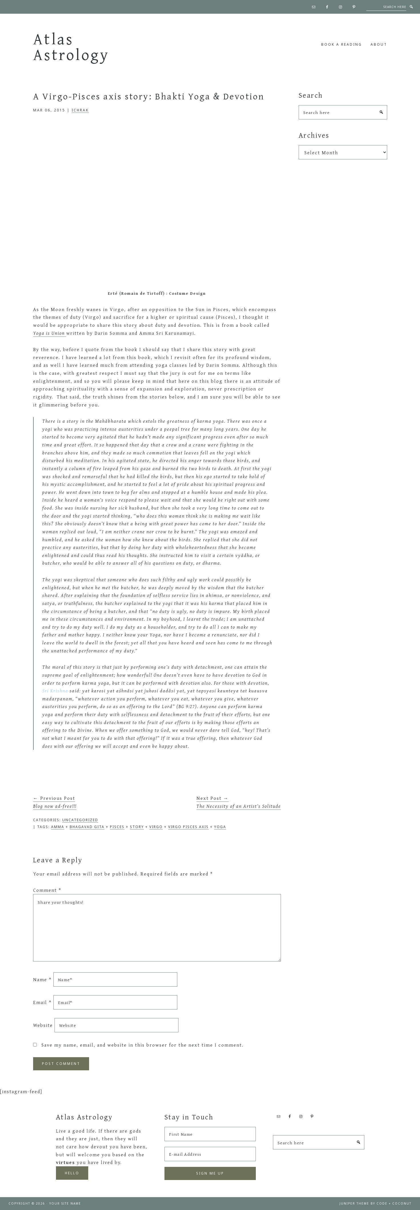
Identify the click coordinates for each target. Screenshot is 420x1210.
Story (137, 826)
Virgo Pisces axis (188, 826)
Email (42, 1002)
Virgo (156, 826)
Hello (72, 1173)
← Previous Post (55, 802)
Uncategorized (80, 820)
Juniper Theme (354, 1203)
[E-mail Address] (210, 1154)
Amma (57, 826)
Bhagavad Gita (87, 826)
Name (42, 979)
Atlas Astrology (71, 46)
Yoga (220, 826)
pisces (117, 826)
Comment (47, 890)
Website (43, 1025)
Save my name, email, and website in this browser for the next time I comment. (142, 1044)
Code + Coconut (394, 1203)
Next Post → (238, 802)
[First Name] (210, 1134)
